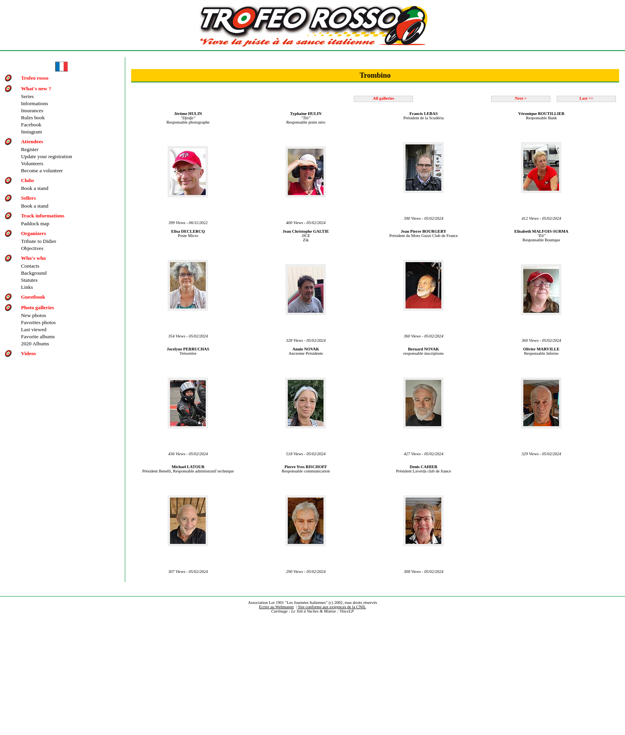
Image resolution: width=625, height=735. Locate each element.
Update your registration (46, 156)
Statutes (29, 280)
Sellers (28, 198)
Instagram (31, 132)
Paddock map (35, 223)
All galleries (383, 98)
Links (27, 287)
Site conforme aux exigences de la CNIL (332, 607)
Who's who (33, 258)
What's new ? (36, 88)
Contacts (30, 266)
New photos (33, 315)
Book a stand (34, 188)
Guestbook (33, 297)
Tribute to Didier (38, 241)
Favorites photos (38, 322)
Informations (34, 103)
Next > (520, 98)
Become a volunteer (42, 170)
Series (27, 96)
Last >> (586, 98)
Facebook (31, 125)
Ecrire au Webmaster (276, 607)
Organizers (33, 233)
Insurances (32, 110)
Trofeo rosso (34, 78)
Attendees (32, 141)
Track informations (42, 216)
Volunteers (32, 163)
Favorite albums (38, 336)
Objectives (32, 248)
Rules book (32, 117)
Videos (28, 353)
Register (29, 149)
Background (33, 273)
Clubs (27, 180)
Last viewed (33, 329)
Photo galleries (37, 307)
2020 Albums (35, 344)
